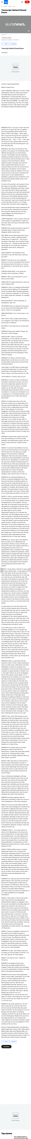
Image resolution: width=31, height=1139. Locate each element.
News (5, 6)
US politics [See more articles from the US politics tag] (6, 1046)
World (10, 6)
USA (14, 6)
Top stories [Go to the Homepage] (6, 1133)
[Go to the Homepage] (6, 2)
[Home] (1, 6)
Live (27, 2)
